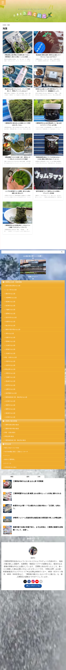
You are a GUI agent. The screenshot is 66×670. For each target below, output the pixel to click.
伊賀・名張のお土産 (10, 365)
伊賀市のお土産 (10, 370)
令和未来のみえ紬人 (10, 488)
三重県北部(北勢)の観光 (11, 440)
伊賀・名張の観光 (9, 449)
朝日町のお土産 (10, 308)
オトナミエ (7, 484)
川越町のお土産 (10, 312)
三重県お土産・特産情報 (13, 282)
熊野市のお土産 (10, 423)
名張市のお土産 (10, 374)
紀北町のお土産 (10, 414)
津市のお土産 (10, 339)
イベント (7, 475)
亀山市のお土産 (10, 330)
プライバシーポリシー (52, 654)
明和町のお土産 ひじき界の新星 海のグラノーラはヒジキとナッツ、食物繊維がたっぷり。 (48, 91)
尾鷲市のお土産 (10, 419)
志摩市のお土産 (10, 401)
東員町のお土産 (10, 303)
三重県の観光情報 (11, 436)
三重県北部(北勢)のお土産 (12, 286)
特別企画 (8, 462)
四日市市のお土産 (11, 321)
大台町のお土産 (10, 352)
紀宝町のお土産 (10, 432)
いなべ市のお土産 (11, 290)
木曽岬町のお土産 (11, 299)
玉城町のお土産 (10, 388)
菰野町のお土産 (10, 317)
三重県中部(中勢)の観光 (11, 444)
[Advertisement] (32, 631)
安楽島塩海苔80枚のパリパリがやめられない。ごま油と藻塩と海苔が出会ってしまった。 (48, 159)
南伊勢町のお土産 (11, 405)
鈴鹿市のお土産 (10, 325)
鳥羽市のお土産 (10, 396)
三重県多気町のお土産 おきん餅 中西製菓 (29, 503)
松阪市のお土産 (10, 343)
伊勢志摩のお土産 (9, 379)
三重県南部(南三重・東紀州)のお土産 (15, 410)
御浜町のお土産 (10, 427)
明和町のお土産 (10, 348)
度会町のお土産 (10, 392)
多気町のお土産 (10, 356)
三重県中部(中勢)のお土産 (12, 334)
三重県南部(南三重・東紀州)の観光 (15, 458)
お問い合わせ (41, 654)
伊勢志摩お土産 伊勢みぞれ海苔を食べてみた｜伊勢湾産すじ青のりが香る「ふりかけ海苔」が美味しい (17, 57)
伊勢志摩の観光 (9, 453)
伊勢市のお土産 (10, 383)
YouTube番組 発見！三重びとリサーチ (16, 470)
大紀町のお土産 (10, 361)
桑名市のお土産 (10, 295)
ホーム (4, 654)
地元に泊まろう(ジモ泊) (11, 466)
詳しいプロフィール (33, 607)
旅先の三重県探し (9, 479)
